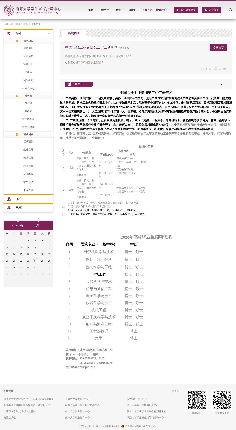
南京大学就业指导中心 (77, 417)
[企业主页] (124, 47)
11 (42, 247)
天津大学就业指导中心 (77, 399)
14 (14, 254)
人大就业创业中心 (137, 399)
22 (21, 260)
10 (35, 247)
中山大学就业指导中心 (77, 411)
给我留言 (218, 47)
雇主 (119, 10)
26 (49, 260)
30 (14, 240)
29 (7, 240)
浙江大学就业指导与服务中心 (143, 405)
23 (28, 260)
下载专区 (147, 10)
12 (49, 247)
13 (7, 254)
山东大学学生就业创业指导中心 (82, 405)
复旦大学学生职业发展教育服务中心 (146, 411)
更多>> (176, 391)
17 (35, 254)
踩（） (220, 68)
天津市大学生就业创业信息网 (20, 411)
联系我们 (161, 10)
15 (21, 254)
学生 (105, 10)
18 (42, 254)
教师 (133, 10)
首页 (91, 10)
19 (49, 254)
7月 (37, 225)
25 (42, 260)
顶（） (207, 68)
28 (14, 267)
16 (28, 254)
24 (35, 261)
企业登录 (214, 10)
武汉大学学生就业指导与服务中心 (145, 417)
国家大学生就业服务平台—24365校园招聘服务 (29, 399)
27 (7, 267)
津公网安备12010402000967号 (139, 426)
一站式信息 (28, 88)
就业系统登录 (188, 10)
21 (14, 260)
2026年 (20, 225)
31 (35, 267)
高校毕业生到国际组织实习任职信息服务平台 (28, 405)
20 (7, 260)
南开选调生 (10, 417)
